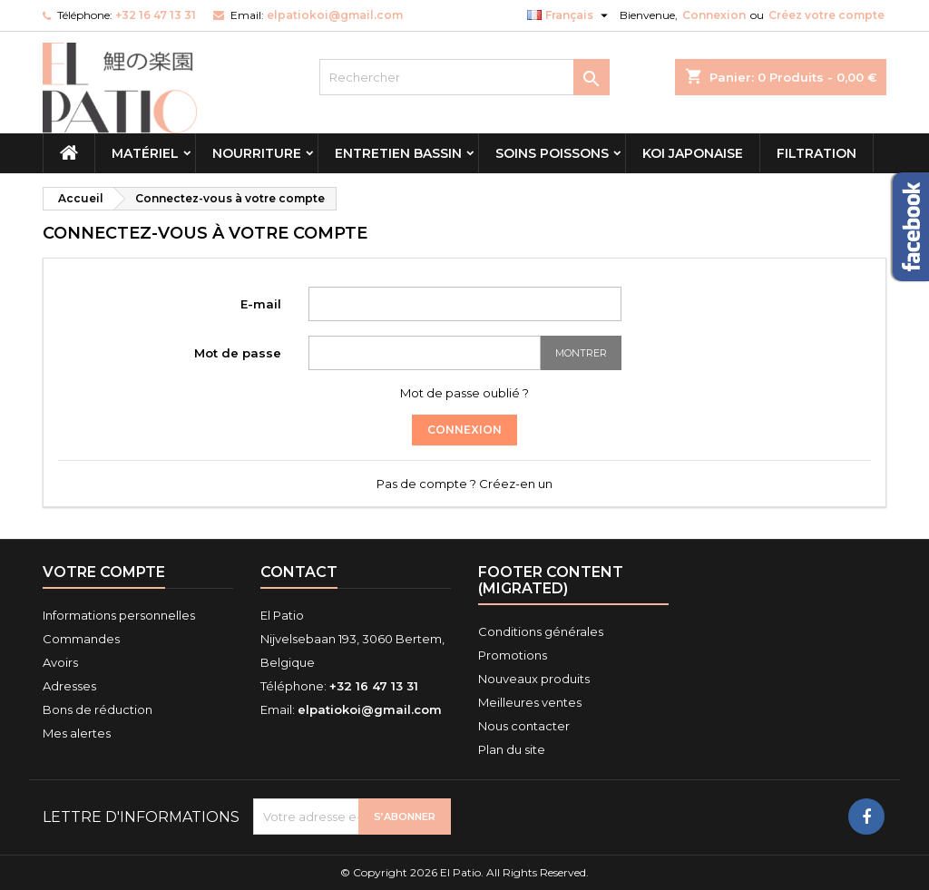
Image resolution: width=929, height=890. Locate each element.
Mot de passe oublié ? (464, 393)
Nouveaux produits (534, 678)
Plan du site (511, 749)
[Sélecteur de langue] (569, 15)
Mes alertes (77, 733)
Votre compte (104, 572)
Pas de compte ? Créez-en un (464, 483)
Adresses (69, 686)
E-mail (260, 304)
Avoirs (60, 662)
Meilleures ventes (530, 702)
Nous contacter (524, 726)
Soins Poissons (552, 153)
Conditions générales (540, 631)
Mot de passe (237, 353)
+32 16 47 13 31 (155, 15)
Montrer (581, 353)
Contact (298, 572)
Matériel (145, 153)
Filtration (816, 153)
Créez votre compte (826, 15)
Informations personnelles (119, 615)
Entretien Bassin (398, 153)
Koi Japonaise (692, 153)
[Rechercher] (464, 77)
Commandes (81, 638)
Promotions (512, 655)
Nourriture (256, 153)
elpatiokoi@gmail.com (335, 15)
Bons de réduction (97, 709)
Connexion (714, 15)
